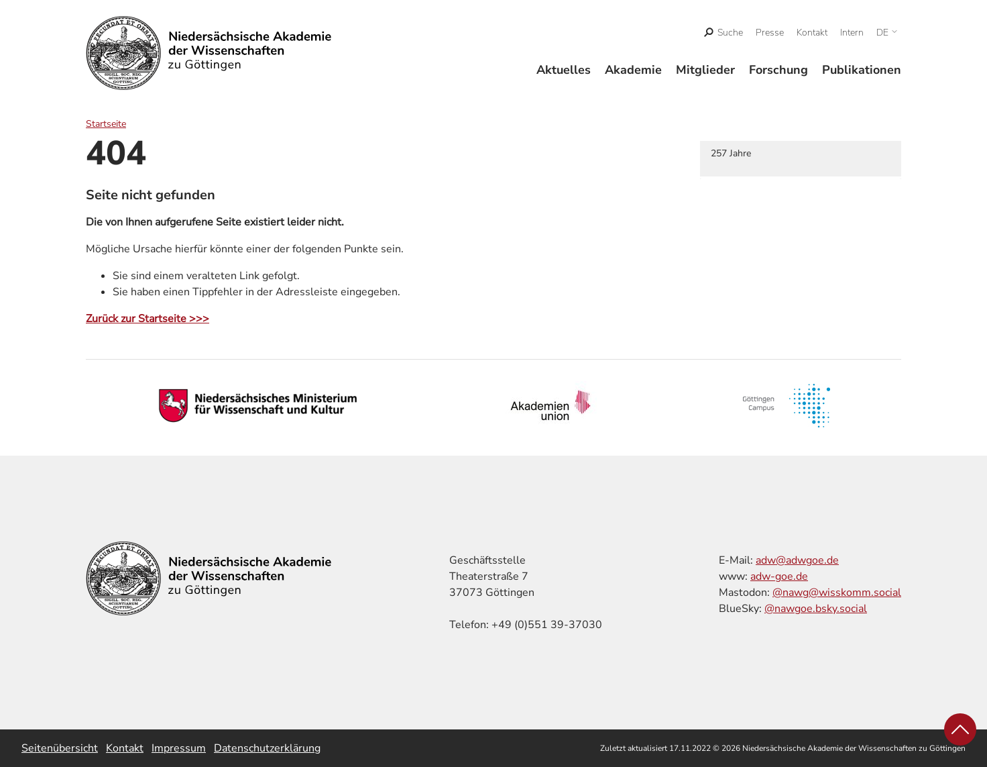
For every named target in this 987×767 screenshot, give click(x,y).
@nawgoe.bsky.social (815, 608)
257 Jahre (731, 153)
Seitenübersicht (59, 748)
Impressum (179, 748)
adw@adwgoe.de (797, 560)
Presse (770, 32)
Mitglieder (705, 70)
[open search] (724, 32)
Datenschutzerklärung (267, 748)
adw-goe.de (779, 576)
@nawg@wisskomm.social (836, 592)
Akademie (633, 70)
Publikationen (861, 70)
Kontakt (812, 32)
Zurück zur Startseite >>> (147, 318)
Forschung (778, 70)
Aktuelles (563, 70)
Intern (852, 32)
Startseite (106, 123)
